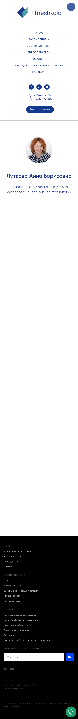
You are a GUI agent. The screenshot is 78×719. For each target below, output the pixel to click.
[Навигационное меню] (71, 7)
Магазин (8, 566)
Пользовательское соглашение (20, 615)
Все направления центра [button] (17, 556)
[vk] (39, 87)
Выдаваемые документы (16, 630)
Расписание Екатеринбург (17, 551)
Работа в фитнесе (13, 585)
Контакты (39, 72)
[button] (40, 109)
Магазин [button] (38, 59)
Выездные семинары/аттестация (39, 65)
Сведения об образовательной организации (27, 640)
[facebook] (31, 87)
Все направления (39, 45)
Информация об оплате (16, 625)
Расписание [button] (38, 39)
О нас (39, 32)
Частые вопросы (12, 601)
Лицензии (9, 635)
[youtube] (47, 87)
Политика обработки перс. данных (21, 620)
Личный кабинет (12, 596)
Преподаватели (39, 52)
